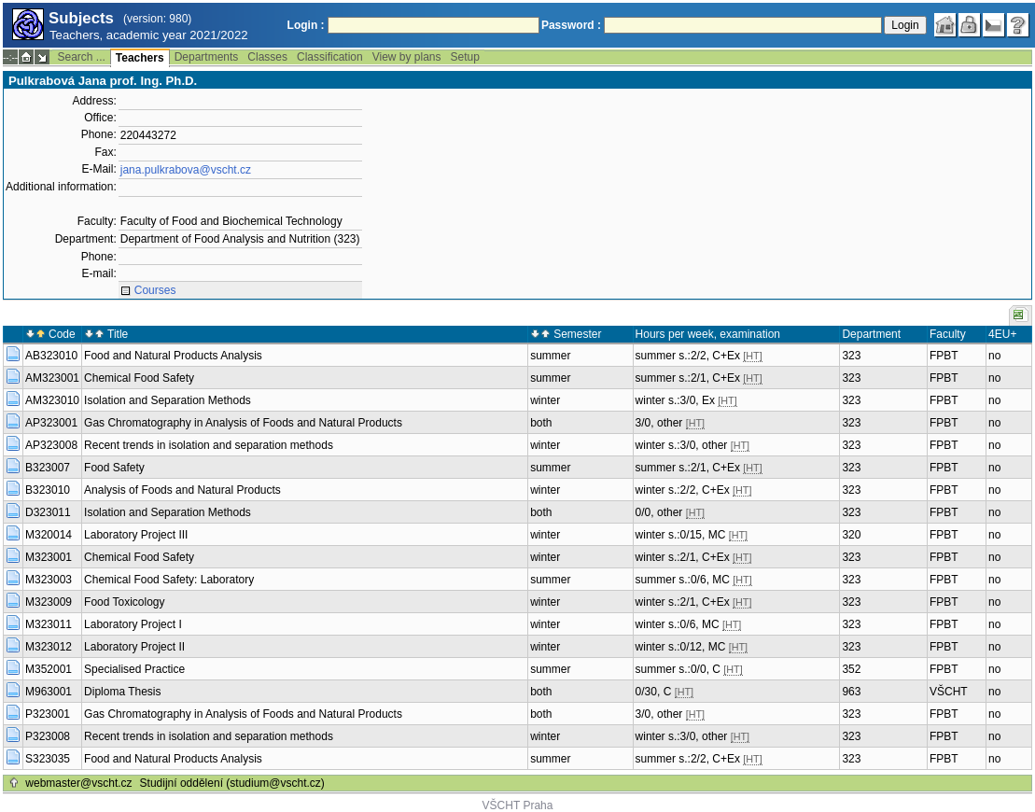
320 (851, 534)
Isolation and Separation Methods (167, 400)
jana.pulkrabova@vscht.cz (185, 169)
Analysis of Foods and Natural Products (182, 490)
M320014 (48, 534)
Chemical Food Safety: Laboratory (169, 579)
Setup (465, 56)
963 (851, 691)
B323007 (47, 467)
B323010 (47, 490)
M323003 (48, 579)
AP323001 (51, 422)
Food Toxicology (124, 602)
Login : (306, 25)
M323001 (48, 557)
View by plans (406, 56)
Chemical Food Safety (139, 378)
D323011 (48, 512)
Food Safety (114, 467)
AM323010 (52, 400)
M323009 (48, 602)
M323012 (48, 646)
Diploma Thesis (122, 691)
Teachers (140, 57)
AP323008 (51, 445)
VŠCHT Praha (518, 805)
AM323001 (52, 378)
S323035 (47, 758)
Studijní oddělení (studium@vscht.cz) (232, 783)
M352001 (48, 669)
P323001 (47, 714)
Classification (330, 56)
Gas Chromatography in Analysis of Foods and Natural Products (243, 422)
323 (851, 355)
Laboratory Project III (136, 534)
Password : (571, 25)
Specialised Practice (134, 669)
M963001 (48, 691)
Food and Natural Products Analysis (173, 355)
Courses (155, 290)
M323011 (48, 624)
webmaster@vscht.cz (78, 783)
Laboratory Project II (134, 646)
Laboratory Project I (133, 624)
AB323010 (51, 355)
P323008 (47, 736)
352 (851, 669)
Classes (267, 56)
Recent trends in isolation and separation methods (208, 445)
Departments (207, 56)
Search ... (81, 56)
